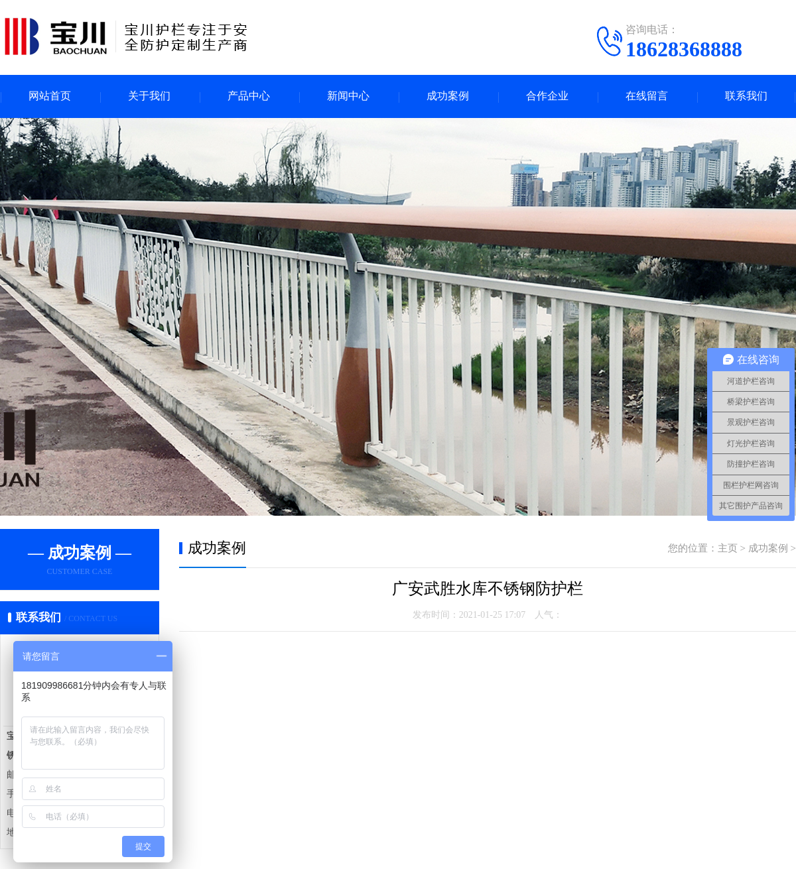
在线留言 (647, 96)
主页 (728, 548)
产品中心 (249, 96)
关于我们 (149, 96)
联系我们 (746, 96)
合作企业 (547, 96)
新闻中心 (348, 96)
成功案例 (448, 96)
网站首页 (50, 96)
